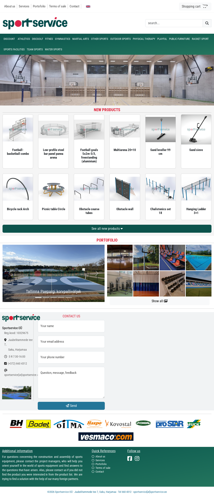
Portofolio (39, 6)
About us (9, 6)
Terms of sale (57, 6)
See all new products (107, 229)
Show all (160, 301)
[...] (38, 297)
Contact (74, 6)
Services (24, 6)
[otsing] (174, 23)
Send (71, 406)
